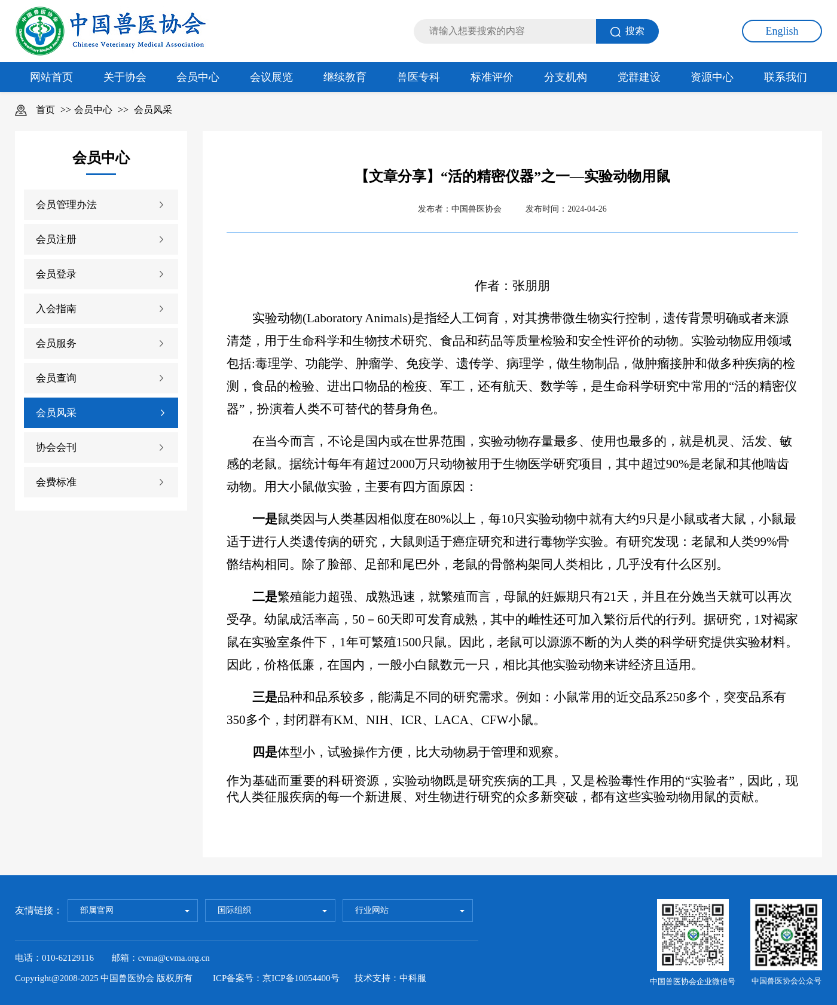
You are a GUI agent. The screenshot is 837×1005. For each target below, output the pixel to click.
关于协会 (124, 77)
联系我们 (785, 77)
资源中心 (712, 77)
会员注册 (56, 239)
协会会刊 (56, 447)
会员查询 (56, 378)
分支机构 (565, 77)
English (781, 31)
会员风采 (153, 110)
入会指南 (56, 308)
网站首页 (51, 77)
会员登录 (56, 274)
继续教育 (344, 77)
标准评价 (492, 77)
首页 (45, 110)
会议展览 (271, 77)
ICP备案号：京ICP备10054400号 (276, 978)
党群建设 (639, 77)
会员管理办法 (66, 204)
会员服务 (56, 343)
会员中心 (197, 77)
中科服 (412, 978)
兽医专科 (418, 77)
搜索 (627, 31)
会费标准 (56, 482)
